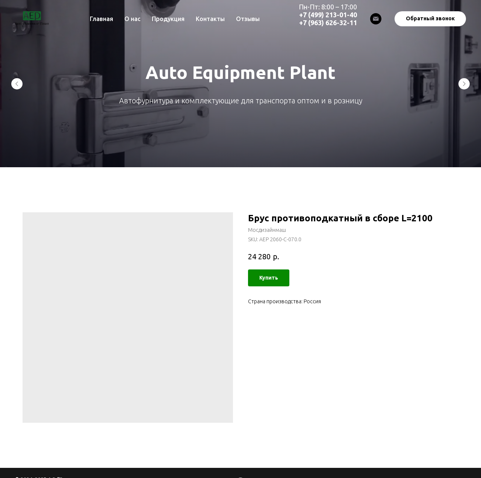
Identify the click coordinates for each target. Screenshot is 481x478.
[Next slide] (464, 83)
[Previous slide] (17, 83)
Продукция (168, 18)
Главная (101, 18)
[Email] (375, 18)
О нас (132, 18)
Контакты (210, 18)
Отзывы (248, 18)
